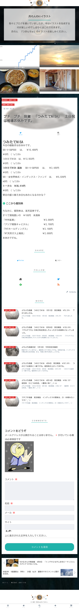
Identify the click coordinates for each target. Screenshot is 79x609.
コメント (11, 480)
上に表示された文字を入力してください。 (26, 539)
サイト (8, 526)
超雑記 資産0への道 (9, 100)
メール (10, 517)
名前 (9, 507)
